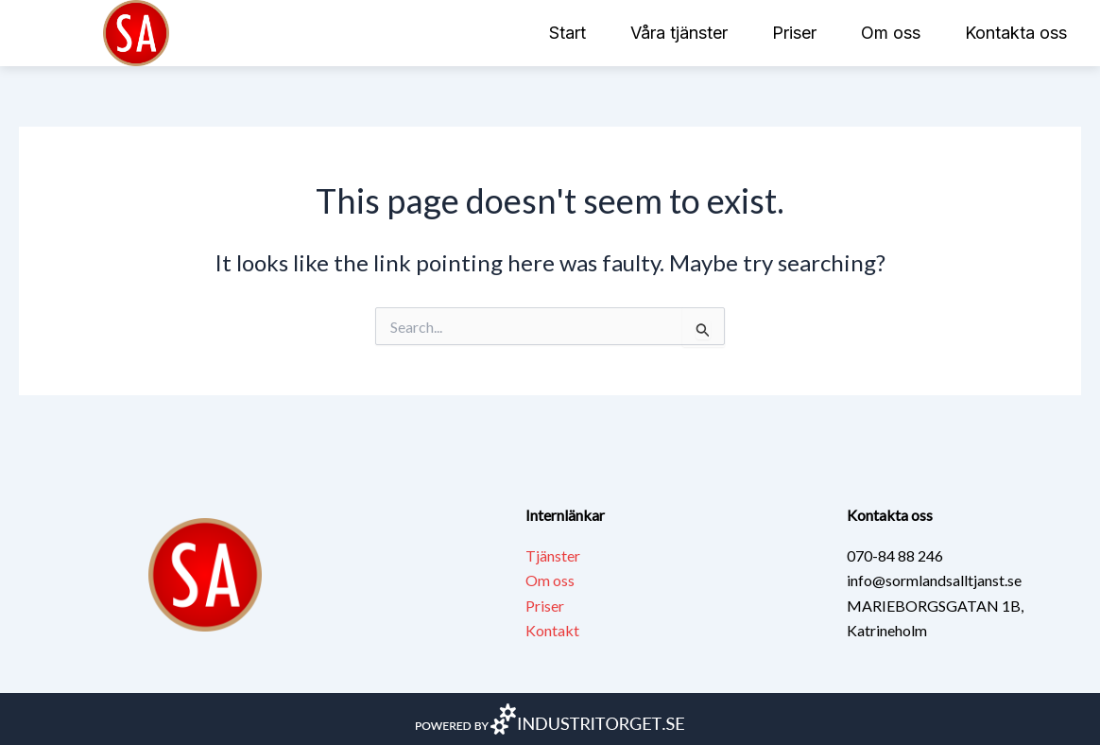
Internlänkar (565, 515)
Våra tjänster (679, 33)
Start (567, 33)
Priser (794, 33)
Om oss (890, 33)
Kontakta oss (1016, 33)
